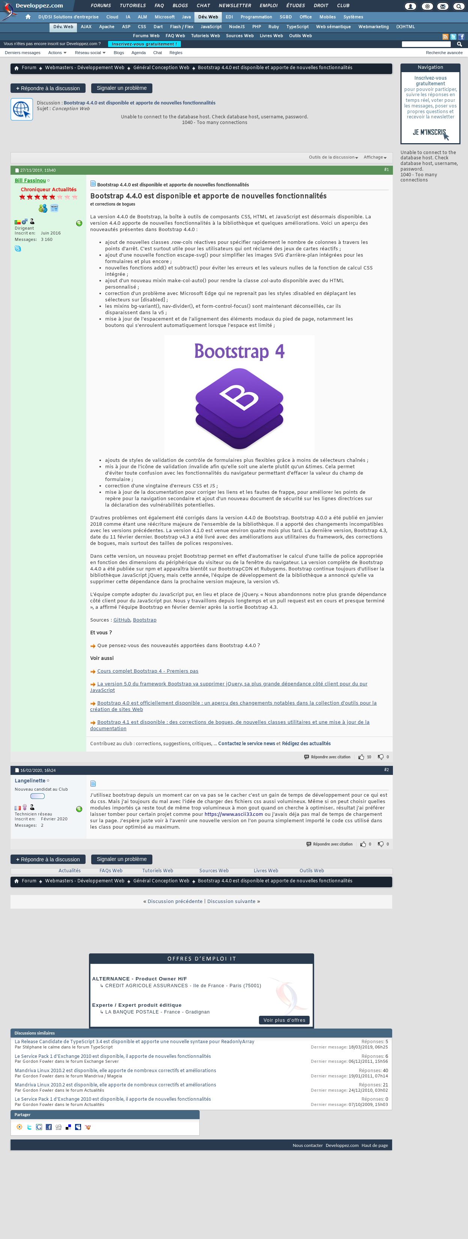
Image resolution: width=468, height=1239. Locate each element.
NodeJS (237, 27)
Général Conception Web (161, 68)
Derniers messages (23, 52)
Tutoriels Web (205, 36)
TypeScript (297, 27)
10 (369, 757)
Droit (320, 6)
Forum (29, 68)
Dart (158, 27)
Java (186, 17)
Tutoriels (132, 6)
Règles (176, 52)
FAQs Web (111, 871)
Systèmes (353, 17)
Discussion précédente (175, 902)
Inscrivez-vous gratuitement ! (144, 44)
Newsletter (234, 6)
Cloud (112, 17)
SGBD (286, 17)
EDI (229, 17)
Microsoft (165, 17)
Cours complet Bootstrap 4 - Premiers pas (148, 671)
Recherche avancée (444, 52)
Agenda (138, 52)
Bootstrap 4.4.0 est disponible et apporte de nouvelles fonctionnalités (139, 103)
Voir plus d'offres (284, 1020)
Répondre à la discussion (48, 88)
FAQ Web (175, 36)
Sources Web (240, 36)
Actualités (70, 871)
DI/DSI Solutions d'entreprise (68, 17)
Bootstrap (145, 620)
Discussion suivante (231, 902)
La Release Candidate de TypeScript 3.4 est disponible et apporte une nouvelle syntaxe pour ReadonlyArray (134, 1042)
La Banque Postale (132, 1012)
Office (305, 17)
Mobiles (327, 17)
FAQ (158, 6)
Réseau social (88, 52)
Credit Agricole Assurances (146, 985)
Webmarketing (373, 27)
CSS (142, 27)
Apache (106, 27)
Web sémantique (333, 27)
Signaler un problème (122, 88)
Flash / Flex (181, 27)
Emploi (268, 6)
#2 (386, 769)
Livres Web (271, 36)
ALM (142, 17)
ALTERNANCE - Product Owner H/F (139, 979)
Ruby (273, 27)
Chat (203, 6)
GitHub (121, 620)
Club (342, 6)
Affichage (373, 157)
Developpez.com (342, 1145)
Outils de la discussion (332, 157)
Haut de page (375, 1145)
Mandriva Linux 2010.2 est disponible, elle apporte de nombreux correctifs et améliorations (115, 1071)
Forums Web (146, 36)
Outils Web (300, 36)
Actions (55, 52)
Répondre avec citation (328, 757)
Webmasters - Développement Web (85, 68)
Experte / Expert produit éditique (137, 1005)
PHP (256, 27)
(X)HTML (405, 27)
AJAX (86, 27)
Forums (100, 6)
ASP (126, 27)
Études (295, 6)
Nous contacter (308, 1145)
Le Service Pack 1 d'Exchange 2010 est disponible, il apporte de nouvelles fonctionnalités (113, 1057)
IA (128, 17)
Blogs (180, 6)
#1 (386, 169)
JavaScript (211, 27)
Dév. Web (208, 17)
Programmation (256, 17)
